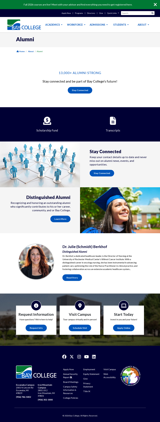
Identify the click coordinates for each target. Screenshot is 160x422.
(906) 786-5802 (23, 397)
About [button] (142, 24)
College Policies (70, 397)
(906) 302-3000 (45, 399)
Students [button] (119, 24)
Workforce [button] (75, 24)
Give (101, 13)
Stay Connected (80, 90)
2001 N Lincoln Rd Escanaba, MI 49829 (25, 388)
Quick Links (112, 13)
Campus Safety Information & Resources (70, 389)
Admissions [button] (98, 24)
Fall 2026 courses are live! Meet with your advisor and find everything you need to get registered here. (78, 4)
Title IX (86, 391)
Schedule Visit (80, 328)
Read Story (72, 277)
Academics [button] (52, 24)
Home (21, 51)
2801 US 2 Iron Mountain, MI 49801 (46, 390)
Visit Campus (109, 369)
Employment (89, 369)
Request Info (36, 328)
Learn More (60, 219)
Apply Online (123, 328)
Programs (79, 13)
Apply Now (66, 13)
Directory (91, 13)
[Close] (157, 5)
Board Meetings (70, 382)
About (31, 51)
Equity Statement (91, 374)
